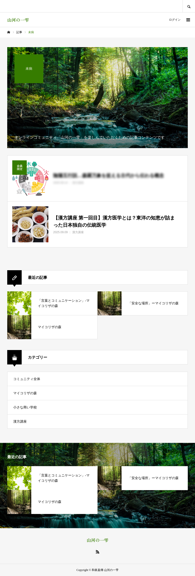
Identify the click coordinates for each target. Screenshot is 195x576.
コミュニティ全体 (26, 379)
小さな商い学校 (25, 407)
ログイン (175, 19)
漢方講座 (20, 421)
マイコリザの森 (25, 393)
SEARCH (188, 6)
